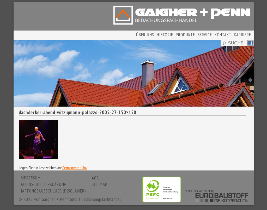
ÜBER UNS (145, 35)
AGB (95, 178)
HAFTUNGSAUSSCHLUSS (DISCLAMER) (53, 191)
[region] (134, 73)
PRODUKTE (185, 35)
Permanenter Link (74, 167)
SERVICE (205, 35)
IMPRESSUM (30, 178)
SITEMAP (99, 184)
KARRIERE (242, 35)
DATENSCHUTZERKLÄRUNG (43, 184)
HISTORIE (165, 35)
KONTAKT (223, 35)
